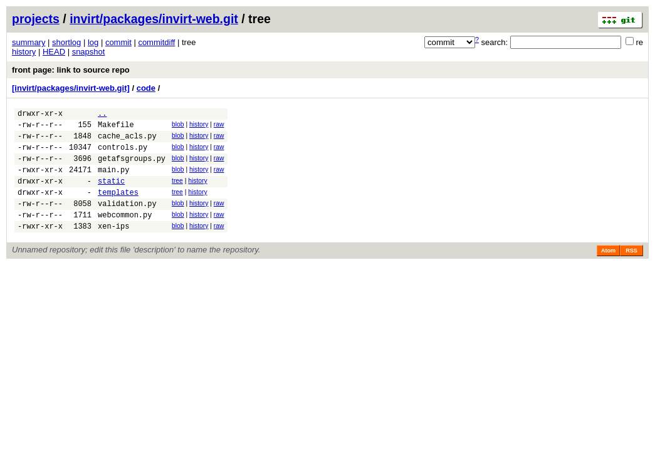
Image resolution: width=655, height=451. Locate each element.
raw (219, 126)
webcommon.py (125, 233)
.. (102, 115)
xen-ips (113, 246)
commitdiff (156, 42)
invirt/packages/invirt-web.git (154, 19)
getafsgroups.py (131, 167)
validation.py (127, 220)
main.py (113, 180)
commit (118, 42)
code (146, 88)
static (111, 194)
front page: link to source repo (71, 70)
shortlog (66, 42)
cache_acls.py (127, 141)
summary (28, 42)
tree (177, 192)
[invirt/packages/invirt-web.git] (71, 88)
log (93, 42)
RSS (631, 271)
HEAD (54, 51)
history (24, 51)
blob (178, 126)
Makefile (116, 128)
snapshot (88, 51)
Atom (608, 271)
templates (118, 207)
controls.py (122, 154)
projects (36, 19)
